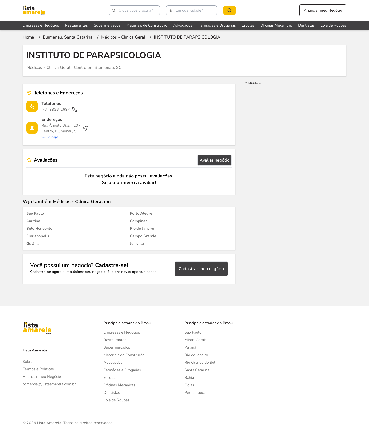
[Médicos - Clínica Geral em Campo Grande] (143, 236)
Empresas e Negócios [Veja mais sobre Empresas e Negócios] (41, 25)
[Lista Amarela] (34, 10)
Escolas (110, 377)
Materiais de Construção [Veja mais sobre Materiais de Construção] (146, 25)
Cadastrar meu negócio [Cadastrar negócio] (201, 269)
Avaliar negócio (214, 160)
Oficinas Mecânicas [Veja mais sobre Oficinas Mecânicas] (276, 25)
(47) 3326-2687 (59, 109)
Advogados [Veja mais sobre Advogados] (182, 25)
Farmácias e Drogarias (122, 370)
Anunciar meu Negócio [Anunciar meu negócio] (323, 10)
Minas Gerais (195, 340)
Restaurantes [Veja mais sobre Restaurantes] (76, 25)
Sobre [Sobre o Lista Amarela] (28, 361)
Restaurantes (115, 340)
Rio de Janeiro (196, 355)
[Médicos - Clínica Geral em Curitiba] (33, 221)
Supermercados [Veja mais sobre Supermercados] (107, 25)
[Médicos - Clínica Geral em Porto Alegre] (141, 213)
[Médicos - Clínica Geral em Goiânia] (33, 243)
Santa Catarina (196, 370)
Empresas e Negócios (122, 332)
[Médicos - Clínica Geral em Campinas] (138, 221)
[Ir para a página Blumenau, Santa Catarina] (67, 37)
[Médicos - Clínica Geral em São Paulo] (35, 213)
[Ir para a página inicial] (28, 37)
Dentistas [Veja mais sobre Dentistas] (306, 25)
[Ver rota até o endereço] (64, 131)
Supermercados (117, 347)
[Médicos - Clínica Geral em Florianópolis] (37, 236)
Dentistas (112, 392)
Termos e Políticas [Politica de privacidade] (38, 369)
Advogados (113, 362)
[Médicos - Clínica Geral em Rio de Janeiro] (142, 228)
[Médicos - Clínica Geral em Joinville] (137, 243)
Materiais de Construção (124, 355)
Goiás (189, 385)
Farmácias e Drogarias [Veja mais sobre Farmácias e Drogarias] (217, 25)
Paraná (190, 347)
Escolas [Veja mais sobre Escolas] (248, 25)
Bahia (189, 377)
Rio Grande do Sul (199, 362)
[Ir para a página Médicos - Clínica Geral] (123, 37)
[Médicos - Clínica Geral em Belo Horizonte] (39, 228)
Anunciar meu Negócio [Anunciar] (42, 376)
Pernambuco (195, 392)
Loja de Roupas (116, 400)
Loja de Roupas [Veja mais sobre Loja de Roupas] (333, 25)
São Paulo (192, 332)
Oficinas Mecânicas (119, 385)
